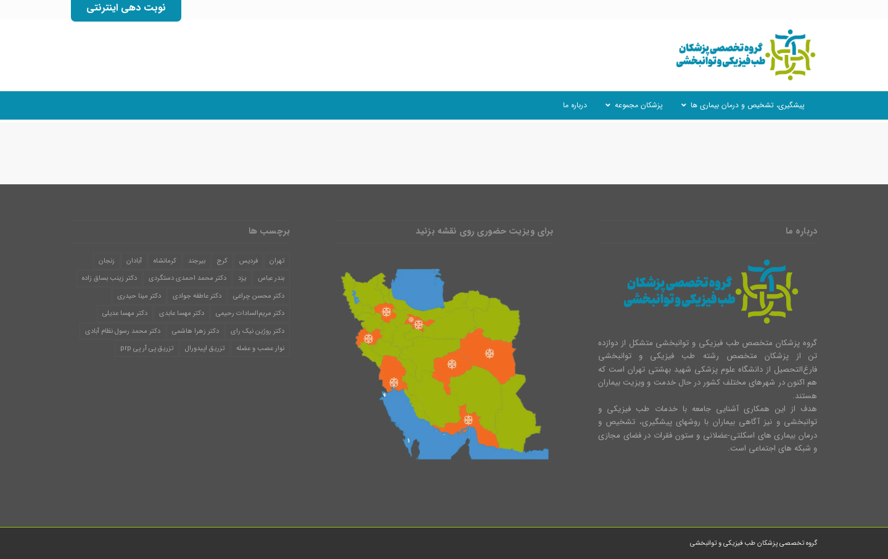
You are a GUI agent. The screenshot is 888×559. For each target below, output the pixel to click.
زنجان (107, 261)
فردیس (248, 261)
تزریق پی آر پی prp (146, 348)
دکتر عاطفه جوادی (197, 296)
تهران (276, 261)
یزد (242, 278)
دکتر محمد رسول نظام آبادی (122, 331)
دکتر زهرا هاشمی (195, 331)
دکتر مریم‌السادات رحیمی (250, 313)
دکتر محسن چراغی (258, 296)
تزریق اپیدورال (204, 348)
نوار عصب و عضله (260, 348)
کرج (222, 261)
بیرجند (196, 261)
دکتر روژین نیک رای (257, 331)
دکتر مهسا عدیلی (124, 313)
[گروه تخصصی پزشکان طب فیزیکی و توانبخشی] (743, 54)
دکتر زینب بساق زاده (109, 278)
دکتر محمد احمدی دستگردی (187, 278)
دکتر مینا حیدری (139, 296)
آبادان (134, 261)
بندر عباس (271, 278)
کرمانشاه (165, 261)
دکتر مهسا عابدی (181, 313)
